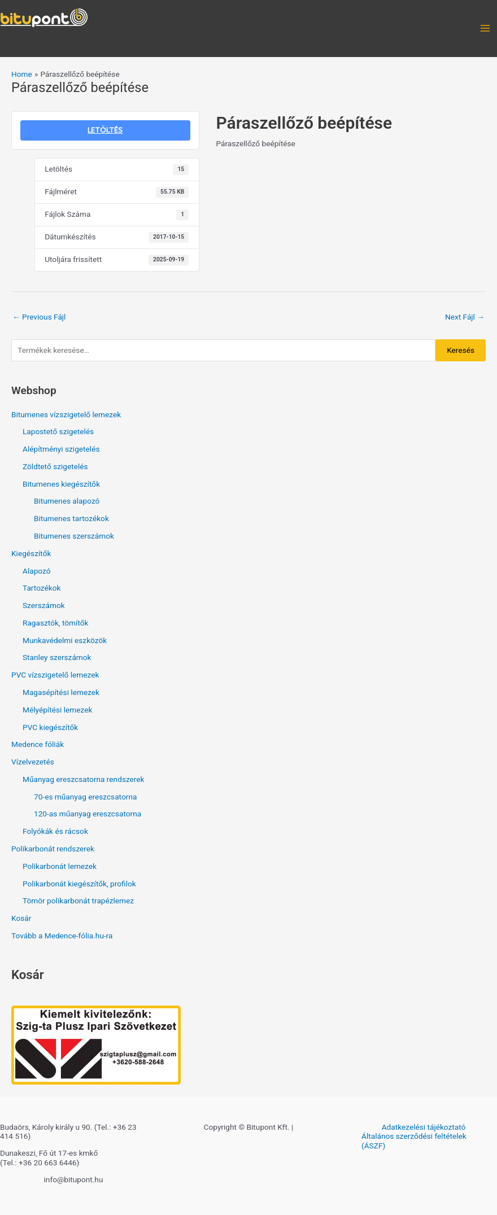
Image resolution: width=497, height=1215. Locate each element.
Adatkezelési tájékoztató (424, 1126)
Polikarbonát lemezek (60, 866)
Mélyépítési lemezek (57, 709)
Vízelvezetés (32, 761)
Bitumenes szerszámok (74, 535)
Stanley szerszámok (57, 657)
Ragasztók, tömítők (56, 622)
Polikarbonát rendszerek (52, 848)
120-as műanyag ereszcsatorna (87, 813)
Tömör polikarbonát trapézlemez (78, 900)
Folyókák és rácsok (55, 831)
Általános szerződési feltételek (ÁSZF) (414, 1140)
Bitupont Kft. (52, 38)
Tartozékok (41, 587)
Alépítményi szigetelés (61, 448)
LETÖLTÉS (105, 130)
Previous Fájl (39, 316)
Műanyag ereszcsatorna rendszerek (84, 779)
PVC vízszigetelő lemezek (55, 674)
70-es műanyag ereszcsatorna (85, 796)
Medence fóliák (37, 744)
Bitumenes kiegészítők (61, 483)
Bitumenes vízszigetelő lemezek (66, 414)
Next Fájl (465, 316)
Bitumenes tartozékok (71, 518)
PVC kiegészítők (50, 727)
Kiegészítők (31, 553)
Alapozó (37, 570)
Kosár (21, 918)
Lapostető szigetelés (58, 431)
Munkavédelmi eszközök (65, 640)
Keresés (460, 350)
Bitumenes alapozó (66, 500)
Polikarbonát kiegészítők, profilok (79, 883)
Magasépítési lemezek (61, 692)
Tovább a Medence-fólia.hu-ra (62, 935)
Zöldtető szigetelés (55, 466)
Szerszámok (44, 605)
